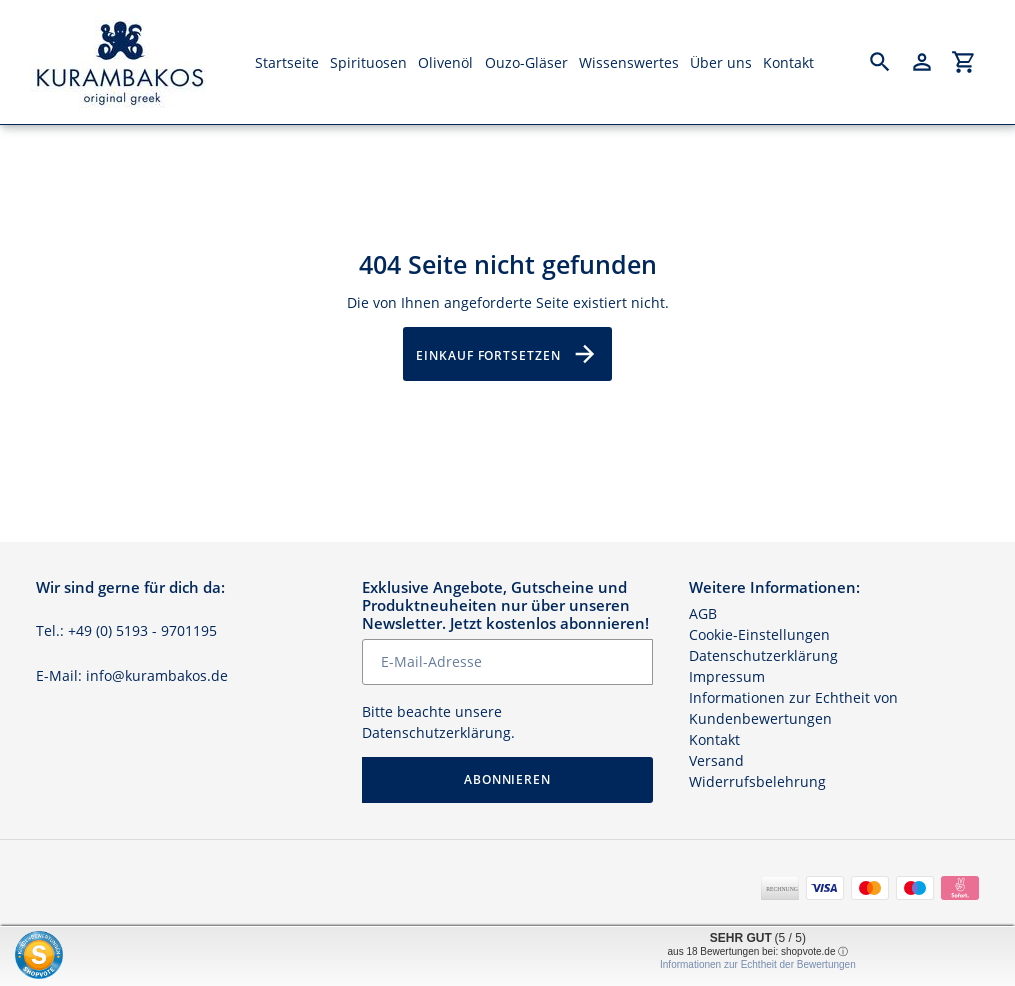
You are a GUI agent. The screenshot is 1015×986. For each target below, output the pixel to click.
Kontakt (714, 739)
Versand (716, 760)
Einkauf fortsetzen (507, 354)
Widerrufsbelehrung (757, 781)
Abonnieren (508, 779)
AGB (703, 613)
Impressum (727, 676)
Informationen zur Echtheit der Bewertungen (758, 964)
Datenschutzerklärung (436, 732)
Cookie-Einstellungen (759, 634)
